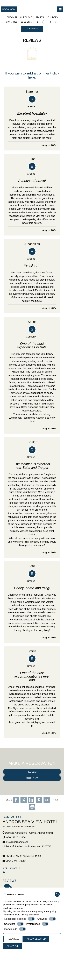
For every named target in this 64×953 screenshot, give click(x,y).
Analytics (46, 919)
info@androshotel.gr (17, 842)
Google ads (15, 929)
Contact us (12, 817)
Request (32, 772)
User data (14, 924)
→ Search (32, 28)
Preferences (37, 924)
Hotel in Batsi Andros (19, 826)
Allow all (12, 946)
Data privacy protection (27, 914)
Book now (8, 9)
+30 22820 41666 (16, 837)
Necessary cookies (19, 919)
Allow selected (36, 939)
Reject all (13, 939)
